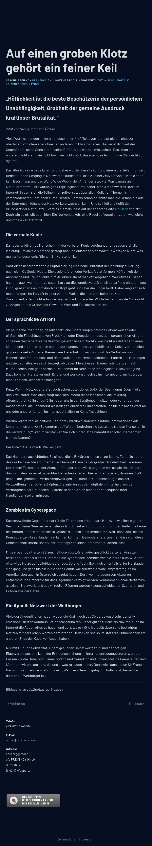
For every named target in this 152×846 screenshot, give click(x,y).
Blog (111, 80)
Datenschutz (66, 839)
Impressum (86, 839)
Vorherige (16, 703)
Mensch (126, 209)
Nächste (136, 703)
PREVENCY (39, 80)
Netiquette (14, 187)
